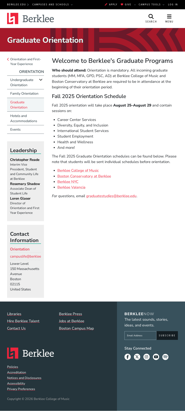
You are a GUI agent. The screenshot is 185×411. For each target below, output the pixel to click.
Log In (173, 4)
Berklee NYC (67, 181)
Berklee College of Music (78, 170)
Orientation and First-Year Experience (25, 61)
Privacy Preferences (21, 389)
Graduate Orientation (18, 105)
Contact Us (16, 328)
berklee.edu (16, 4)
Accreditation (16, 372)
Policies (12, 367)
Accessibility (16, 383)
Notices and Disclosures (24, 378)
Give (126, 4)
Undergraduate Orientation (21, 82)
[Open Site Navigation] (169, 18)
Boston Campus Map (76, 328)
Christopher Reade (24, 159)
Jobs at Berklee (71, 321)
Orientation (31, 71)
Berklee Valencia (71, 187)
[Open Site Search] (151, 18)
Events (15, 129)
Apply (111, 4)
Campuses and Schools (51, 4)
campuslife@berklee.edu (29, 256)
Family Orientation (24, 93)
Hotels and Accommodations (23, 118)
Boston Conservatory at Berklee (84, 176)
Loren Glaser (20, 198)
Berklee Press (70, 314)
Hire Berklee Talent (23, 321)
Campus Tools (150, 4)
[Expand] (40, 79)
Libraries (14, 314)
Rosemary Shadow (25, 183)
